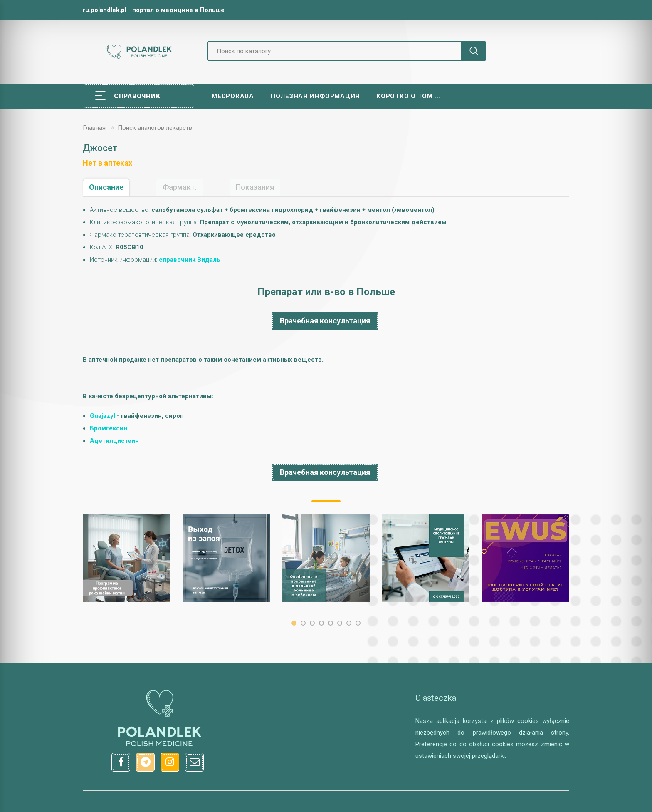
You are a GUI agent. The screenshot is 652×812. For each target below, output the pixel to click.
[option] (126, 558)
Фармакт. (180, 187)
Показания (255, 187)
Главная (94, 128)
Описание (106, 187)
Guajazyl (102, 416)
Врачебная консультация (325, 320)
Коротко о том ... (408, 96)
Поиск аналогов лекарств (155, 128)
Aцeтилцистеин (114, 440)
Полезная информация (315, 96)
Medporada (233, 96)
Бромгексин (108, 428)
